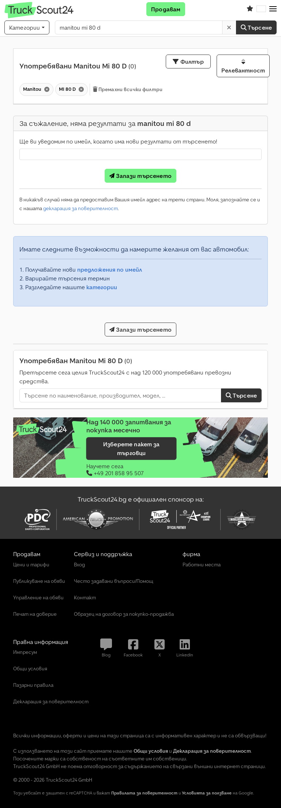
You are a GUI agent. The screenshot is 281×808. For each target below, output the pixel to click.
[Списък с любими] (250, 9)
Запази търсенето (140, 175)
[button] (273, 9)
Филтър (188, 61)
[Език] (261, 9)
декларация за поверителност (80, 208)
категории (101, 287)
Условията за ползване (207, 793)
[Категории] (26, 27)
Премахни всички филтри (127, 89)
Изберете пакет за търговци (131, 448)
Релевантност (243, 66)
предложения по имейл (109, 269)
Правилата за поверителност (144, 793)
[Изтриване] (229, 27)
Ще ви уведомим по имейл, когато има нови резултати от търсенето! (118, 141)
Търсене (256, 27)
